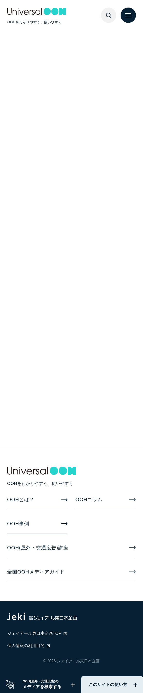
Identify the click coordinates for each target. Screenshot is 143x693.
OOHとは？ (20, 499)
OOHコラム (89, 499)
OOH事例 (18, 523)
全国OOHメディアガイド (36, 571)
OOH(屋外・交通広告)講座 (37, 547)
